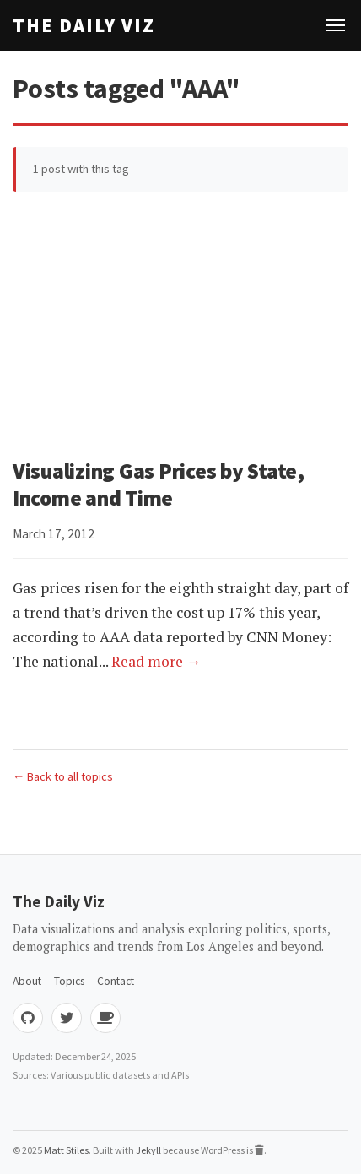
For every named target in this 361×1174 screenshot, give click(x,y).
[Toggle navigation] (335, 25)
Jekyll (148, 1150)
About (27, 981)
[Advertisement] (180, 324)
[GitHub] (28, 1018)
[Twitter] (66, 1018)
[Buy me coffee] (105, 1018)
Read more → (156, 661)
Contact (115, 981)
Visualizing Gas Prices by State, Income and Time (158, 484)
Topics (69, 981)
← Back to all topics (63, 776)
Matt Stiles (66, 1150)
